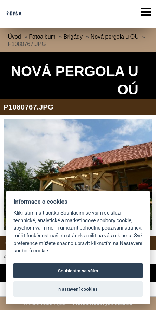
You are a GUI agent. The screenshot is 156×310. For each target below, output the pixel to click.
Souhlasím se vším (78, 270)
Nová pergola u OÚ (115, 37)
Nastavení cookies (78, 289)
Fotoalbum (42, 37)
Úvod (14, 37)
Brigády (73, 37)
